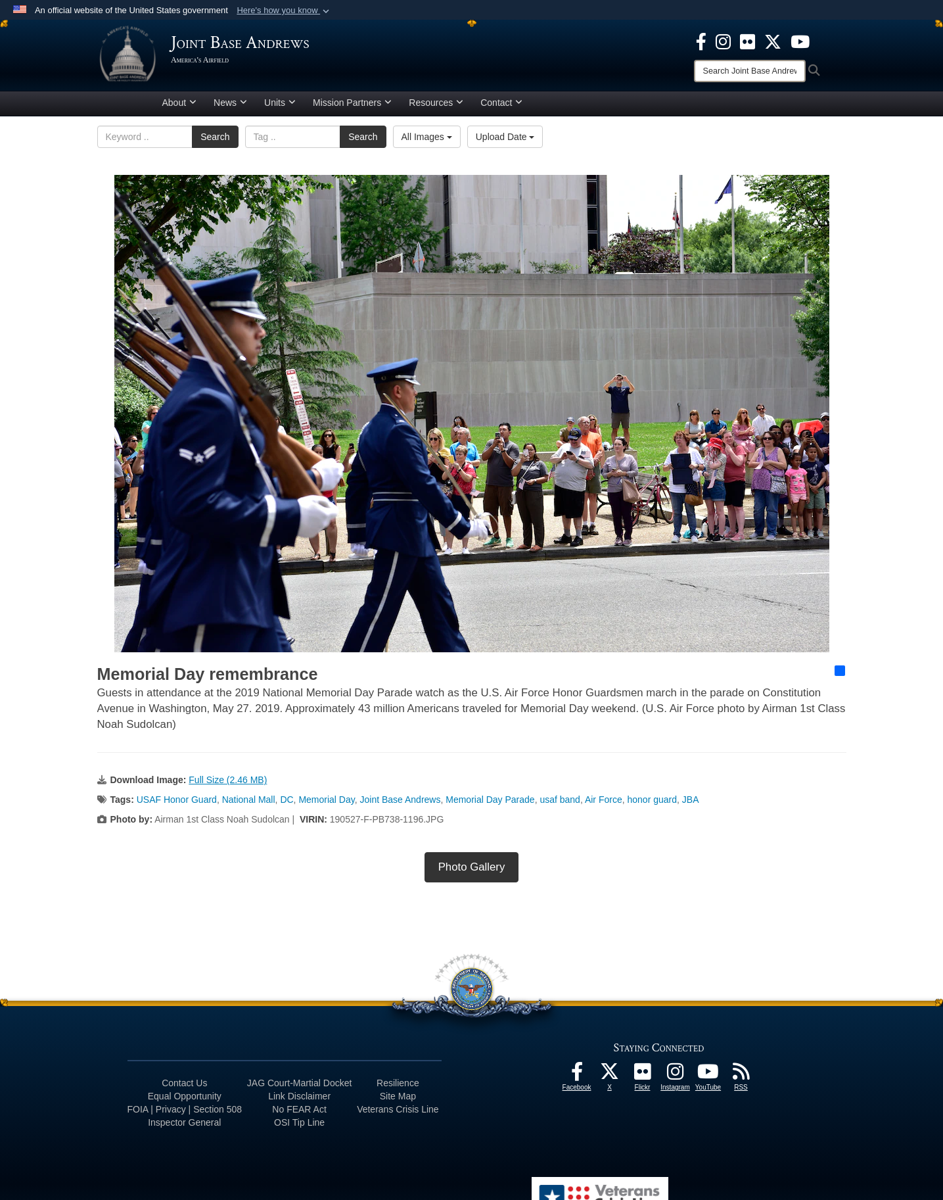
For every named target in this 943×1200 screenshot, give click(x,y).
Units (280, 107)
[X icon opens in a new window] (772, 41)
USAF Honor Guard (177, 804)
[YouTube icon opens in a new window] (800, 41)
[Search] (750, 71)
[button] (284, 10)
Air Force (603, 804)
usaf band (560, 804)
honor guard (653, 804)
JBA (690, 804)
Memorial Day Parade (490, 804)
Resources (436, 107)
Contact (501, 107)
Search (214, 141)
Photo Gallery (471, 871)
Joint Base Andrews (399, 804)
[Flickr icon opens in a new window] (747, 41)
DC (286, 804)
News (230, 107)
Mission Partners (352, 107)
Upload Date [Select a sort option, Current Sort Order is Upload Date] (505, 141)
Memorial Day (326, 804)
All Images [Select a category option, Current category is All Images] (427, 141)
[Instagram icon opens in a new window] (723, 41)
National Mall (248, 804)
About (179, 107)
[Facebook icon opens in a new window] (701, 41)
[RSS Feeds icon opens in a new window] (741, 1079)
